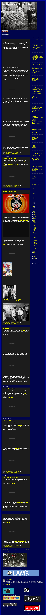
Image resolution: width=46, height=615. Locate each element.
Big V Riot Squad (34, 49)
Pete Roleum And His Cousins (9, 388)
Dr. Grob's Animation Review (36, 71)
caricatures (5, 165)
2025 (33, 189)
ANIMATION (6, 186)
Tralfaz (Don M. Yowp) (35, 177)
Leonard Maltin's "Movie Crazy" (36, 108)
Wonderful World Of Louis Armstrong (37, 183)
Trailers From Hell (34, 176)
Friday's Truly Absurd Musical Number (11, 514)
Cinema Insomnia (34, 58)
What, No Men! (8, 451)
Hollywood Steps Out (13, 164)
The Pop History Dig (34, 170)
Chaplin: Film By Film (35, 55)
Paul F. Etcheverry (9, 579)
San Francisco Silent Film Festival (36, 144)
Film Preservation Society (35, 79)
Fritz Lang (14, 424)
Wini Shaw (17, 448)
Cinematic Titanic (34, 59)
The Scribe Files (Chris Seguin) (36, 171)
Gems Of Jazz (34, 81)
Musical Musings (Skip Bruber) (36, 123)
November (34, 214)
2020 (33, 196)
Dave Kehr (33, 67)
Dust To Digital (34, 73)
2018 (33, 198)
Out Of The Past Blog (35, 138)
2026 (33, 188)
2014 (33, 203)
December (34, 212)
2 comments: (17, 471)
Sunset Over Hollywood (35, 157)
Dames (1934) (12, 483)
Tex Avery (15, 186)
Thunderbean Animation (35, 175)
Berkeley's (20, 425)
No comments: (17, 152)
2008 (33, 211)
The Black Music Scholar (35, 161)
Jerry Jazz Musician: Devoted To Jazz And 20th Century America (37, 102)
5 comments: (17, 185)
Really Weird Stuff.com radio (20, 541)
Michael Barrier (34, 116)
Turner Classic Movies (35, 179)
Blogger (28, 613)
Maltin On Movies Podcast (35, 111)
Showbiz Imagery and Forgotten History (37, 148)
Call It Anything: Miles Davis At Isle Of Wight (12, 39)
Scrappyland (33, 145)
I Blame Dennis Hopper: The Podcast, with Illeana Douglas (37, 90)
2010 (33, 208)
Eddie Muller (33, 77)
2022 (33, 193)
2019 (33, 197)
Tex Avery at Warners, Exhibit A (9, 191)
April (34, 253)
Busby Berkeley (19, 422)
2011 (33, 207)
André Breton (20, 502)
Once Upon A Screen (35, 137)
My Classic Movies (34, 124)
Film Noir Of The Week (35, 78)
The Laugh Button (34, 165)
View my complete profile (6, 584)
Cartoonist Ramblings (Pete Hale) (36, 54)
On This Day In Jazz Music (35, 136)
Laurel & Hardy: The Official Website (37, 107)
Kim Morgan (33, 105)
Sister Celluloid (34, 152)
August (34, 220)
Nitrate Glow (33, 130)
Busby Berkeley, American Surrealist (10, 477)
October (34, 216)
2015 (33, 202)
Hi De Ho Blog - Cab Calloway (36, 87)
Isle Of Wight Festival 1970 (9, 153)
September (34, 218)
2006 (33, 261)
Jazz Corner (33, 98)
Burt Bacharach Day (7, 328)
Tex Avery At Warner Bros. (35, 159)
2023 (33, 192)
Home (16, 549)
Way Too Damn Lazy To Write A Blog (17, 4)
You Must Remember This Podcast (37, 184)
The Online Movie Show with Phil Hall (37, 169)
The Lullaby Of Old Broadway (9, 420)
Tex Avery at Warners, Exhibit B (9, 158)
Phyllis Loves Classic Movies (36, 140)
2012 (33, 206)
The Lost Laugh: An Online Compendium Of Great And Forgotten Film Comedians (37, 167)
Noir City (33, 131)
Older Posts (27, 549)
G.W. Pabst (20, 424)
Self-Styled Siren (34, 147)
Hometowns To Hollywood (35, 88)
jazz (13, 153)
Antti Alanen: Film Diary (35, 44)
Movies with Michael (34, 120)
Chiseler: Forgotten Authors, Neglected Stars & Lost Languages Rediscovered (37, 57)
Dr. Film (33, 70)
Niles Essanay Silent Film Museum (37, 129)
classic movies (12, 472)
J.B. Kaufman (33, 96)
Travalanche (33, 178)
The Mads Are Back (34, 168)
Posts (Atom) (8, 551)
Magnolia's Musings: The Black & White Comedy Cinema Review (37, 110)
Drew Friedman (34, 72)
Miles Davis (16, 153)
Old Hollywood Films (34, 132)
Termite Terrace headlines (35, 158)
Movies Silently (34, 119)
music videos (7, 546)
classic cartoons (11, 186)
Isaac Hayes (22, 330)
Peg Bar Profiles (34, 139)
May (34, 252)
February (34, 256)
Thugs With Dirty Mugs (23, 220)
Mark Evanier (33, 112)
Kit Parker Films (34, 106)
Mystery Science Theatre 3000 (36, 125)
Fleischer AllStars (34, 80)
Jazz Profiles (33, 99)
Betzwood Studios (34, 48)
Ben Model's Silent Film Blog (36, 47)
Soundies (24, 451)
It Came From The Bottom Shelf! (36, 95)
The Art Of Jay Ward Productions (36, 160)
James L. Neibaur (34, 97)
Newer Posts (5, 549)
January (34, 258)
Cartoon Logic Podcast (35, 50)
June (34, 251)
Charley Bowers (10, 397)
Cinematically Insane (35, 60)
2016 (33, 201)
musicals (15, 472)
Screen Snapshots (34, 146)
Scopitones (7, 522)
